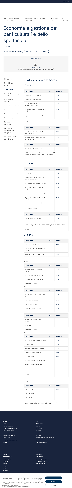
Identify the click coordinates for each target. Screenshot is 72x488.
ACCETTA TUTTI (53, 477)
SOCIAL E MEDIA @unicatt (8, 449)
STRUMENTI (38, 417)
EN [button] (67, 6)
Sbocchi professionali (11, 114)
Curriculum (9, 89)
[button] (65, 7)
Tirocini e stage (9, 118)
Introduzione (8, 79)
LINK (3, 417)
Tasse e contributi (9, 110)
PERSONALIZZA (53, 485)
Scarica (57, 95)
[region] (36, 480)
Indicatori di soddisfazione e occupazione (9, 130)
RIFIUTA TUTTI (53, 481)
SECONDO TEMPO (39, 449)
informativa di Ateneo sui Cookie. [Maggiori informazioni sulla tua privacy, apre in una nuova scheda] (23, 486)
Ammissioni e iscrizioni (11, 106)
